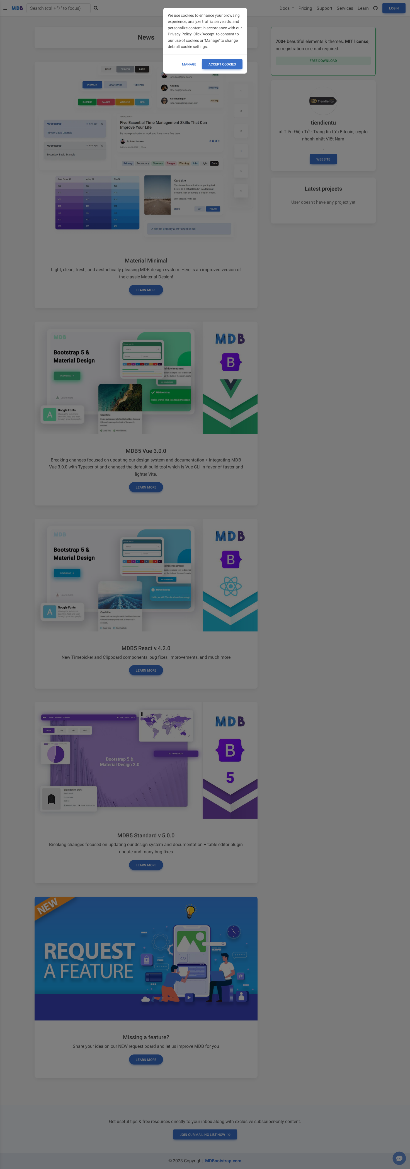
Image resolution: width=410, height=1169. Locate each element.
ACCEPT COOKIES (222, 64)
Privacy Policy (179, 34)
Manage (189, 64)
